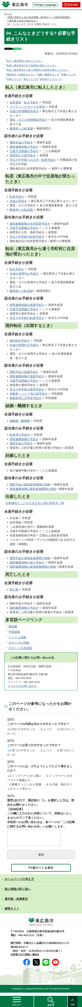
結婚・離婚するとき (48, 74)
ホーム (8, 13)
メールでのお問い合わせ (22, 686)
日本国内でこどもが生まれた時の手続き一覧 (34, 503)
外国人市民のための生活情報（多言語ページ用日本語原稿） (39, 17)
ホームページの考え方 (19, 882)
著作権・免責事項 (16, 902)
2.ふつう (45, 729)
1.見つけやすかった (22, 750)
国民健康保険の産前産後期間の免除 (33, 489)
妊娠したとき (68, 74)
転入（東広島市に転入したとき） (25, 61)
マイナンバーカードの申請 (27, 106)
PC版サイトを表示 (41, 871)
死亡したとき (31, 79)
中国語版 (14, 631)
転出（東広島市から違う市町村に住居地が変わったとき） (38, 70)
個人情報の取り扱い (18, 892)
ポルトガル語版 (19, 642)
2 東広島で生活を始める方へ (22, 20)
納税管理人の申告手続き (26, 398)
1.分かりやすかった (22, 729)
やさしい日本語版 (20, 648)
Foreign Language (45, 4)
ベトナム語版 (17, 637)
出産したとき (14, 79)
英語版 (13, 626)
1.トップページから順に (25, 775)
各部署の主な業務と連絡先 (25, 957)
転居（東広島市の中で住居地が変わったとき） (32, 65)
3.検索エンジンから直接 (24, 784)
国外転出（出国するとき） (21, 74)
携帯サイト (12, 911)
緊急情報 (73, 4)
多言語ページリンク (51, 79)
